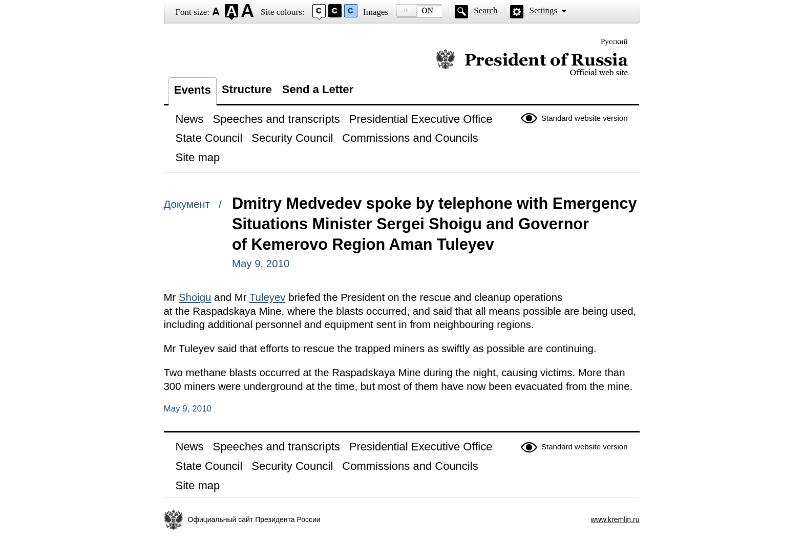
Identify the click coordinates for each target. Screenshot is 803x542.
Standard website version (584, 118)
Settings (543, 10)
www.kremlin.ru (615, 519)
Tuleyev (267, 297)
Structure (247, 89)
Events (192, 89)
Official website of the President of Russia (532, 62)
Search (485, 10)
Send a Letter (317, 89)
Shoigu (195, 297)
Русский (614, 41)
